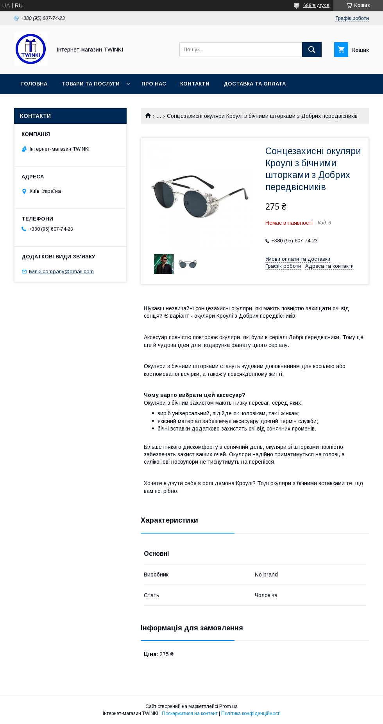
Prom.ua (228, 706)
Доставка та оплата (255, 84)
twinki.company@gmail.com (61, 271)
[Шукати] (312, 49)
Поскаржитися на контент (190, 713)
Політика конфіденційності (251, 713)
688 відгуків (316, 5)
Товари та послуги (90, 84)
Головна (34, 84)
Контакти (194, 84)
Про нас (153, 84)
